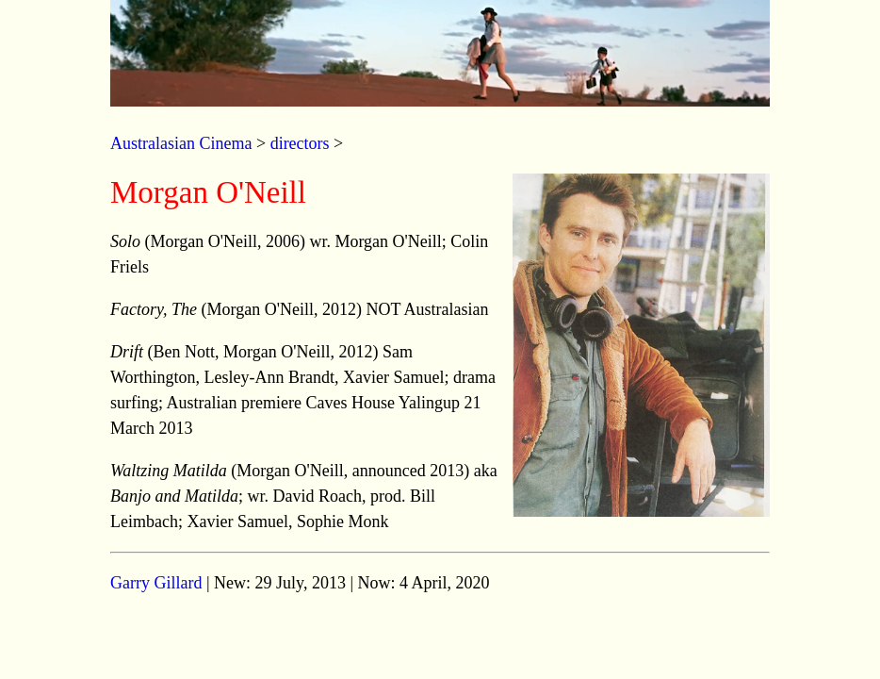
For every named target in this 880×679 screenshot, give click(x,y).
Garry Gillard (156, 582)
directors (300, 143)
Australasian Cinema (181, 143)
